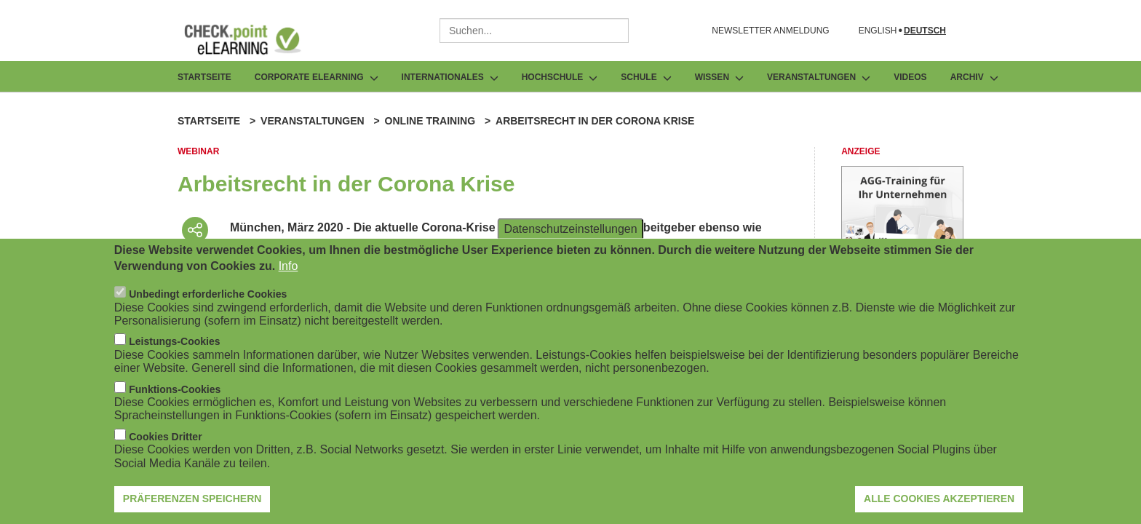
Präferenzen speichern (192, 506)
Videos (910, 77)
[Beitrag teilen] (195, 230)
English (878, 31)
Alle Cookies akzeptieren (939, 506)
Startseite (204, 77)
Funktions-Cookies (174, 396)
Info (288, 273)
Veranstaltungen (313, 121)
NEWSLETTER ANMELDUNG (770, 30)
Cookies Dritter (165, 444)
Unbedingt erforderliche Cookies (208, 302)
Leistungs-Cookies (174, 349)
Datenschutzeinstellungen (570, 236)
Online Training (430, 121)
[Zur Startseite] (253, 39)
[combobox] (534, 30)
